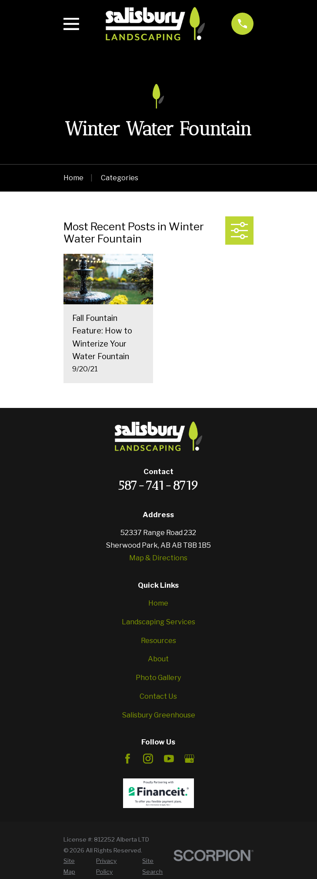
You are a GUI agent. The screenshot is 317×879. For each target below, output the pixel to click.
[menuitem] (75, 866)
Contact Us (158, 696)
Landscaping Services (158, 621)
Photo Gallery (158, 677)
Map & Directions (158, 557)
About (158, 658)
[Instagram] (148, 759)
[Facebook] (128, 759)
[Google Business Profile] (189, 759)
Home (158, 603)
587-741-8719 (158, 485)
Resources (158, 640)
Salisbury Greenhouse (158, 715)
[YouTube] (169, 759)
